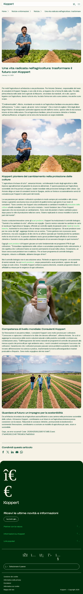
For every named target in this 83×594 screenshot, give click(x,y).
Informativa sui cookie (11, 586)
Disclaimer (7, 583)
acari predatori (37, 221)
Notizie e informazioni (20, 11)
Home (4, 11)
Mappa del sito (9, 590)
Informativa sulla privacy (12, 580)
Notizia (37, 11)
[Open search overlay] (74, 4)
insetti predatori (27, 262)
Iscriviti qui (12, 519)
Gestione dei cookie (11, 577)
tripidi (69, 226)
